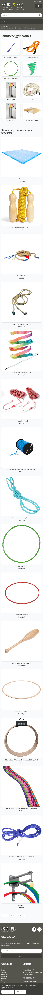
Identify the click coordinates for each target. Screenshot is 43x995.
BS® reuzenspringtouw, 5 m (21, 208)
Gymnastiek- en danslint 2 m (21, 353)
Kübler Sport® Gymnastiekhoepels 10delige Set (21, 740)
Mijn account (38, 1)
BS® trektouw (21, 256)
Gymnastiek (18, 28)
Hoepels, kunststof (21, 595)
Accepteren (8, 992)
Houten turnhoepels (21, 692)
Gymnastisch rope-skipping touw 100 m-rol (21, 450)
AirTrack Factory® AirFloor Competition (21, 159)
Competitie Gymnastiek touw (21, 304)
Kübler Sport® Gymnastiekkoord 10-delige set (21, 789)
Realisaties (5, 976)
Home (3, 28)
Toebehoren (10, 91)
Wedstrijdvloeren (32, 112)
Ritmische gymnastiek (31, 28)
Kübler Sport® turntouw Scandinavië (21, 837)
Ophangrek (21, 886)
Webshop (10, 28)
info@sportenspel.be (30, 981)
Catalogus (4, 974)
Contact (4, 983)
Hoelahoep (21, 547)
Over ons (4, 981)
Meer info (20, 992)
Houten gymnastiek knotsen (21, 643)
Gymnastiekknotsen (10, 49)
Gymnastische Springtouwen (21, 498)
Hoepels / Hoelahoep (10, 70)
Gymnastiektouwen (32, 49)
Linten (32, 70)
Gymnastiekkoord (21, 401)
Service (4, 979)
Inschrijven (21, 956)
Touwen (32, 91)
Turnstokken (10, 112)
